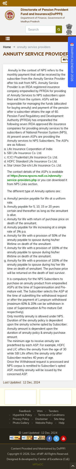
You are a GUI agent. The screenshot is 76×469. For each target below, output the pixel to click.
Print (67, 59)
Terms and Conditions (51, 414)
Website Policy (44, 422)
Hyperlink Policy (22, 414)
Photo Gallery (21, 422)
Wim (40, 411)
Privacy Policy (21, 419)
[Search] (41, 29)
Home (7, 47)
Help (61, 422)
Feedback (25, 411)
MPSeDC (38, 464)
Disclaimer (41, 419)
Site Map (59, 419)
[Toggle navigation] (5, 3)
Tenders (53, 411)
